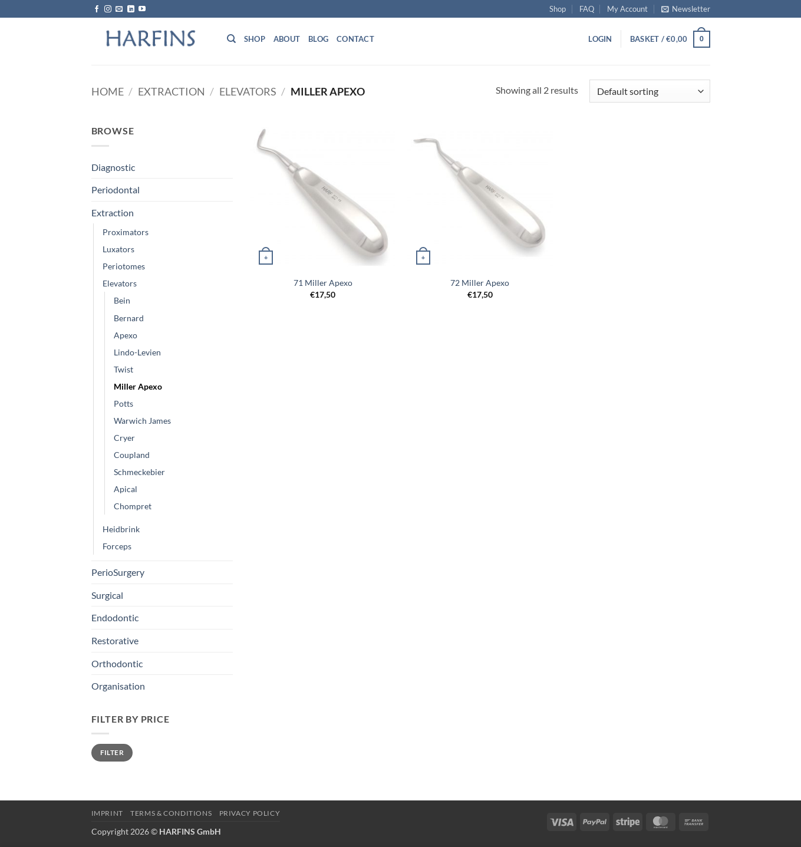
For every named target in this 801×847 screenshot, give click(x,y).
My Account (627, 9)
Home (107, 91)
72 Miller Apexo (479, 283)
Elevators (247, 91)
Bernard (129, 318)
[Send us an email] (119, 9)
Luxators (118, 249)
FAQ (586, 9)
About (286, 39)
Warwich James (142, 421)
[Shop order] (649, 91)
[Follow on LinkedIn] (130, 9)
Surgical (107, 595)
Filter (112, 752)
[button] (685, 9)
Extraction (171, 91)
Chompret (132, 506)
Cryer (124, 438)
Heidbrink (121, 529)
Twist (123, 369)
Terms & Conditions (171, 813)
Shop (557, 9)
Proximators (126, 232)
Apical (125, 489)
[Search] (231, 39)
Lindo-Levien (137, 352)
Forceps (117, 546)
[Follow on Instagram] (107, 9)
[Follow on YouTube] (142, 9)
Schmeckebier (139, 472)
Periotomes (124, 266)
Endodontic (115, 617)
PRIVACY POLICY (250, 813)
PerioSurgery (117, 572)
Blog (318, 39)
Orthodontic (117, 663)
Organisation (118, 685)
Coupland (132, 455)
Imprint (107, 813)
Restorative (115, 640)
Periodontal (115, 189)
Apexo (125, 335)
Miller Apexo (138, 386)
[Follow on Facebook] (96, 9)
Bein (122, 300)
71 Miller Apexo (323, 283)
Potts (123, 403)
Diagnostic (113, 167)
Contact (355, 39)
